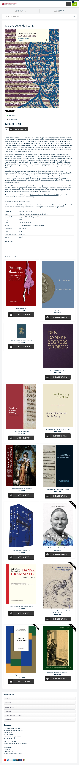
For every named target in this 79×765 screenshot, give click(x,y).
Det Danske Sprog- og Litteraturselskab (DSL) (44, 195)
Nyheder (8, 703)
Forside (7, 698)
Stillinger (8, 720)
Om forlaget (9, 707)
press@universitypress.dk (12, 737)
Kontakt (8, 711)
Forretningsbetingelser (13, 715)
